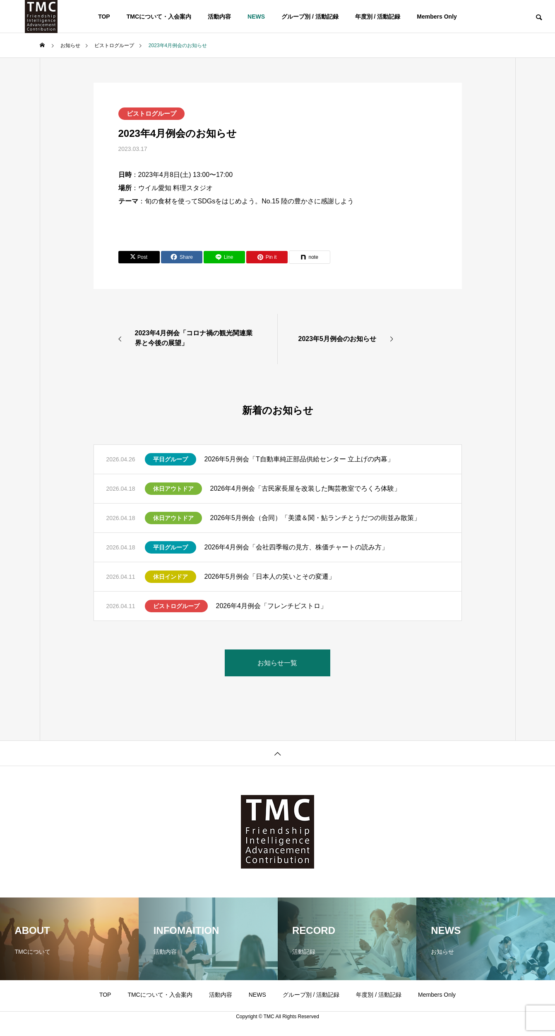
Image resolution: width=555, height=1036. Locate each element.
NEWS (256, 16)
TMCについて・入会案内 (159, 16)
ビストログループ (151, 113)
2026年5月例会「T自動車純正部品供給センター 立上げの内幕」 (299, 459)
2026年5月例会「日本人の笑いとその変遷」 (270, 576)
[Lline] (224, 257)
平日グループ (170, 459)
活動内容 (219, 16)
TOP (104, 16)
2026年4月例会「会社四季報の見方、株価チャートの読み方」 (296, 547)
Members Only (436, 16)
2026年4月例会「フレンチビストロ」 (271, 605)
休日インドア (170, 576)
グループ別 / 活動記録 (310, 16)
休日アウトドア (173, 488)
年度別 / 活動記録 (378, 16)
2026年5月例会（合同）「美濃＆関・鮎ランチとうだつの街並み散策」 (315, 517)
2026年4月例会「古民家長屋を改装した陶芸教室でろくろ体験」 (305, 488)
